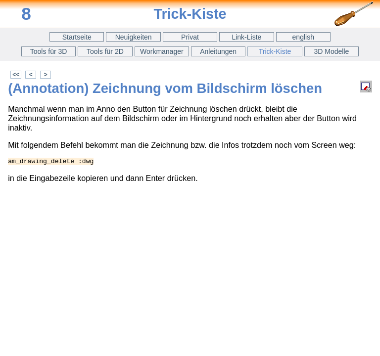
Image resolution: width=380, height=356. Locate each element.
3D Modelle (331, 51)
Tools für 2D (105, 51)
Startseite (77, 37)
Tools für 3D (48, 51)
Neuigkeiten (133, 37)
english (303, 37)
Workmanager (162, 51)
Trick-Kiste (275, 51)
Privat (190, 37)
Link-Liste (246, 37)
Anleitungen (218, 51)
